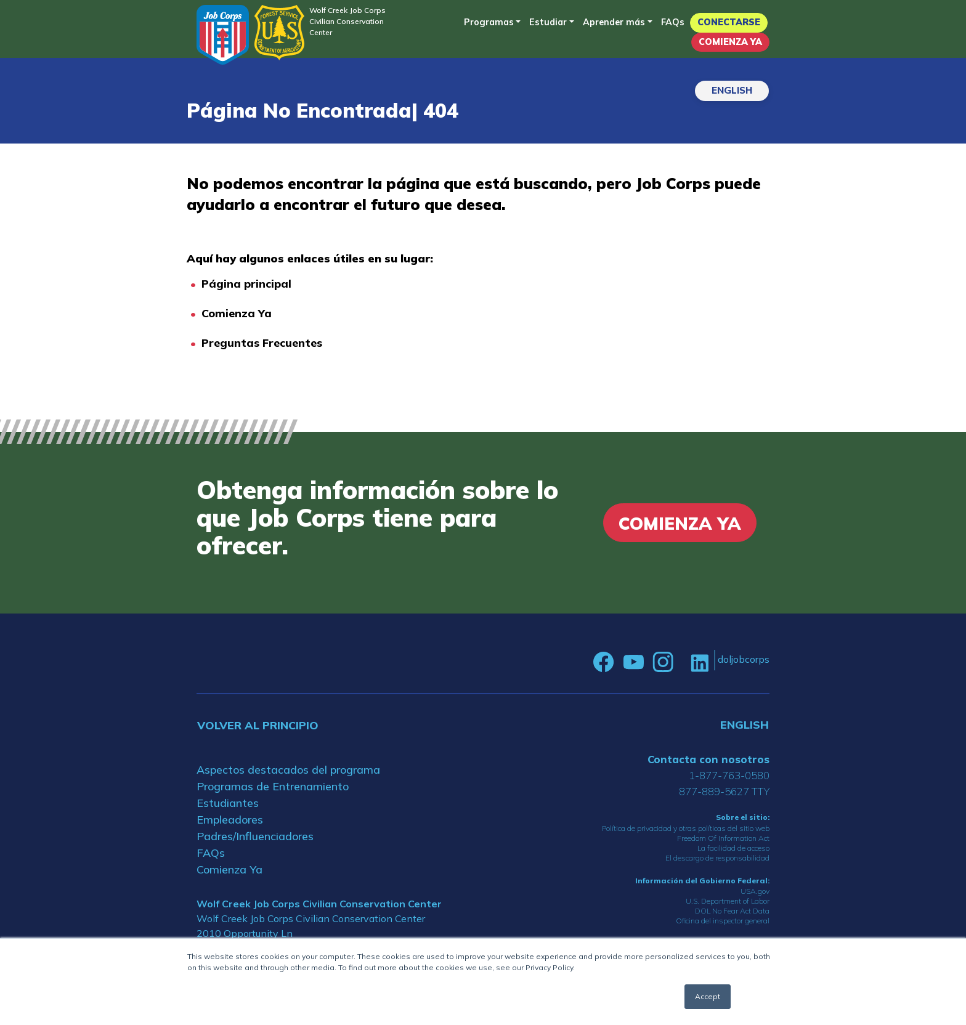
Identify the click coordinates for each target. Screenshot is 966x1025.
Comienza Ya (730, 41)
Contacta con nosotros (708, 759)
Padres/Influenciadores (255, 836)
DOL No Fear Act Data (732, 910)
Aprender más (614, 22)
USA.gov (755, 891)
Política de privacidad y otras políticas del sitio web (685, 828)
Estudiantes (228, 803)
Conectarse (728, 22)
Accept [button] (707, 996)
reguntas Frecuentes (265, 343)
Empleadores (230, 819)
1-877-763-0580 (729, 775)
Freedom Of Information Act (723, 838)
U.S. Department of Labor (727, 900)
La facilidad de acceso (733, 848)
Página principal (246, 284)
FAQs (672, 22)
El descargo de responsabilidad (717, 857)
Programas (489, 22)
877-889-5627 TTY (724, 791)
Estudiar (548, 22)
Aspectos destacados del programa (288, 770)
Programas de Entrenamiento (273, 786)
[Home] (223, 35)
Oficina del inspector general (722, 920)
